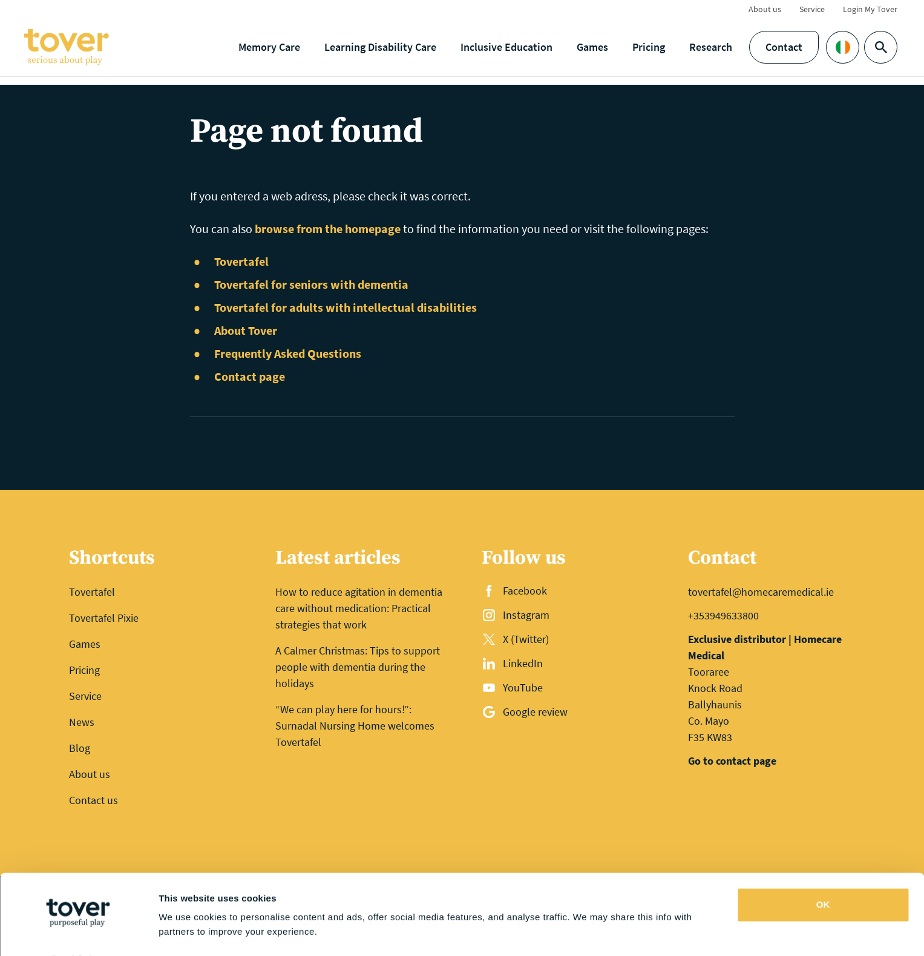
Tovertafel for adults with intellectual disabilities (345, 307)
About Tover (245, 330)
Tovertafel (241, 261)
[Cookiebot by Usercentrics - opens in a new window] (78, 932)
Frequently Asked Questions (287, 353)
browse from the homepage (328, 228)
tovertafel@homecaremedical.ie (761, 592)
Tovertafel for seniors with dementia (311, 284)
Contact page (249, 376)
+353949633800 (723, 615)
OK (823, 872)
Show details (187, 932)
